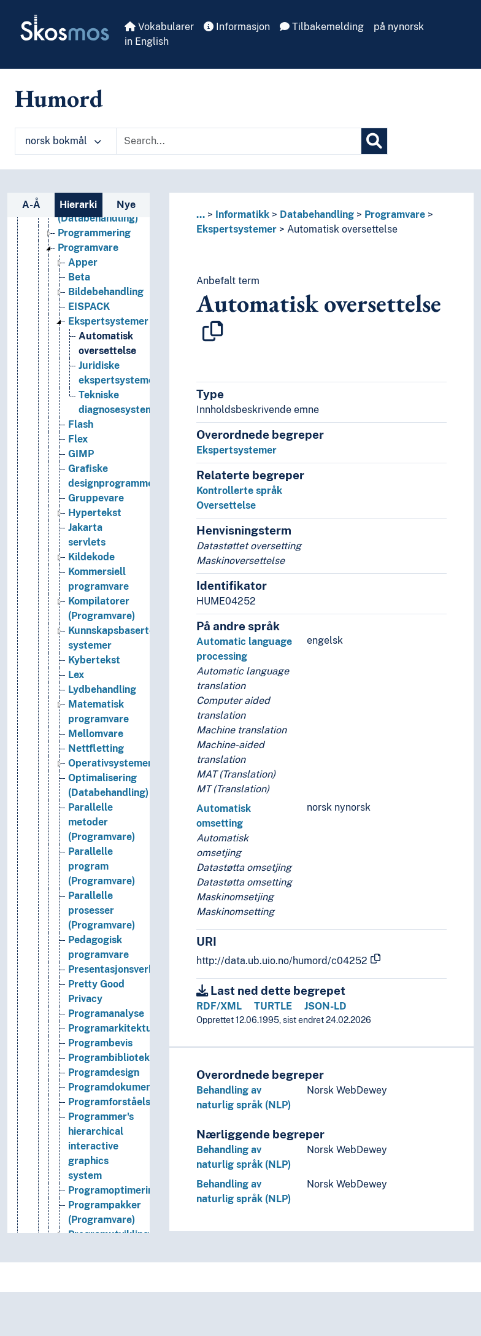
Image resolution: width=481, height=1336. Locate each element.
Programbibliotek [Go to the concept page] (109, 1058)
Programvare (394, 214)
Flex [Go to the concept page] (78, 439)
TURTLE (273, 1006)
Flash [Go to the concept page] (80, 424)
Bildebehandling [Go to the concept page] (106, 292)
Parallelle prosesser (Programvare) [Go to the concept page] (101, 910)
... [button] (200, 214)
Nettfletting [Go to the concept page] (96, 748)
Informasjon (237, 27)
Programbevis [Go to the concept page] (100, 1043)
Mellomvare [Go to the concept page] (95, 733)
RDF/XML (219, 1006)
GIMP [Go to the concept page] (81, 454)
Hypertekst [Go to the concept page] (94, 513)
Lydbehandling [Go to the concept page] (102, 689)
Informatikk (242, 214)
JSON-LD (325, 1006)
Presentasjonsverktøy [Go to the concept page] (119, 969)
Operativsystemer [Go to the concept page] (110, 763)
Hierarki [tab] (78, 204)
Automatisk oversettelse (342, 229)
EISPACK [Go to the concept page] (89, 306)
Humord (59, 98)
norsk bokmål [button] (63, 141)
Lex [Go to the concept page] (76, 675)
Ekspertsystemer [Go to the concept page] (108, 321)
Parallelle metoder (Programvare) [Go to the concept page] (101, 822)
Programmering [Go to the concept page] (94, 233)
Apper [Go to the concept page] (83, 262)
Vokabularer (159, 27)
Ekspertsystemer (236, 229)
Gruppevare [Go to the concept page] (96, 498)
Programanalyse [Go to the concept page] (106, 1013)
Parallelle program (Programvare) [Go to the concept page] (101, 866)
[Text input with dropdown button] (238, 141)
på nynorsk (399, 27)
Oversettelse (226, 505)
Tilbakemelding (322, 27)
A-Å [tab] (31, 204)
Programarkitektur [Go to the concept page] (112, 1028)
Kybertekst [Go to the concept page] (94, 660)
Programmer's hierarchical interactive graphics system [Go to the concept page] (101, 1146)
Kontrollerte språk (239, 490)
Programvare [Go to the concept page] (88, 247)
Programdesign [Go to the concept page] (103, 1072)
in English (147, 41)
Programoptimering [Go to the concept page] (114, 1190)
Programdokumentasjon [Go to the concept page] (124, 1087)
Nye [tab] (126, 204)
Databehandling (317, 214)
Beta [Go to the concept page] (79, 277)
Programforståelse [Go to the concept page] (112, 1102)
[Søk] (374, 141)
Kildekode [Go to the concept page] (91, 557)
